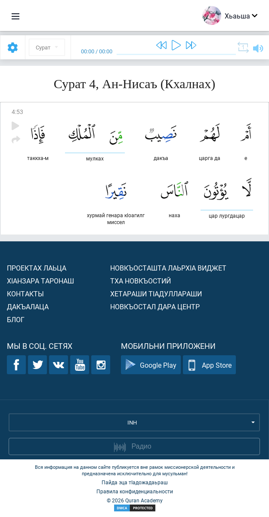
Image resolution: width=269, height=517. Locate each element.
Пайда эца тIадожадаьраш (135, 482)
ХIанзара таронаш (40, 280)
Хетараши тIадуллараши (156, 293)
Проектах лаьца (36, 267)
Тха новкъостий (140, 280)
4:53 (17, 112)
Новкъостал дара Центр (155, 306)
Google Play (150, 365)
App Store (209, 365)
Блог (16, 319)
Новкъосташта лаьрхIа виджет (168, 267)
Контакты (25, 293)
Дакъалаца (28, 306)
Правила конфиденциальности (134, 491)
